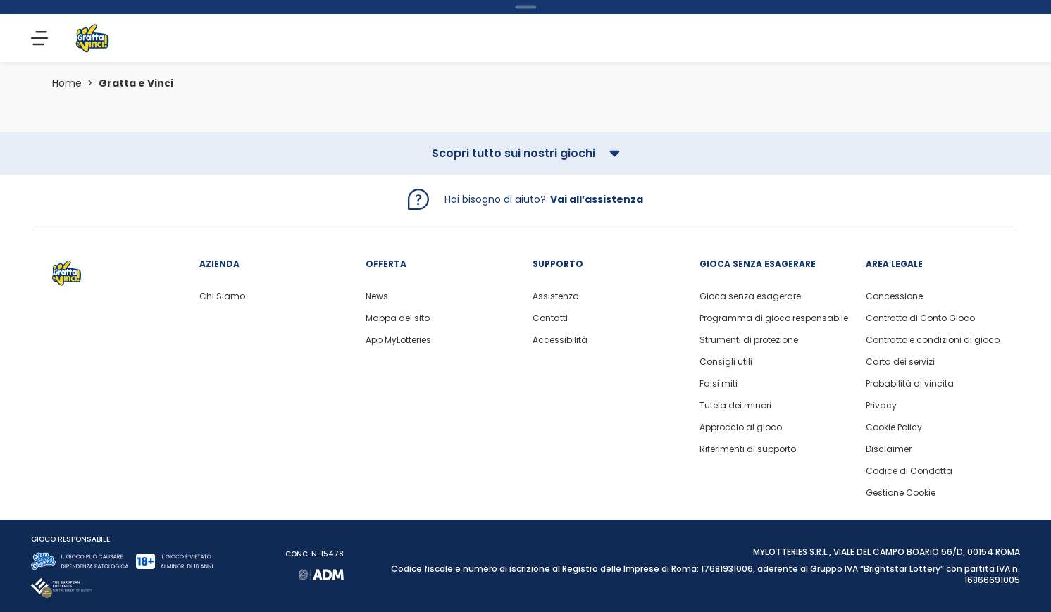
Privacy (881, 405)
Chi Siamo (222, 296)
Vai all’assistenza (596, 199)
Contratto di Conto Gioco (920, 318)
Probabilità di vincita (910, 383)
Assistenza (556, 296)
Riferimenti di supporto (747, 449)
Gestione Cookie (900, 493)
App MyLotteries (398, 340)
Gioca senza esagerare (750, 296)
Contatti (550, 318)
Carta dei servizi (900, 362)
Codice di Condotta (909, 471)
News (377, 296)
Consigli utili (725, 362)
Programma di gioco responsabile (773, 318)
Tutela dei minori (735, 405)
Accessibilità (560, 340)
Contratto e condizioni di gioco (933, 340)
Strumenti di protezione (748, 340)
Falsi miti (718, 383)
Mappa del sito (398, 318)
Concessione (894, 296)
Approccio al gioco (740, 427)
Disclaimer (889, 449)
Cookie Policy (894, 427)
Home (67, 83)
